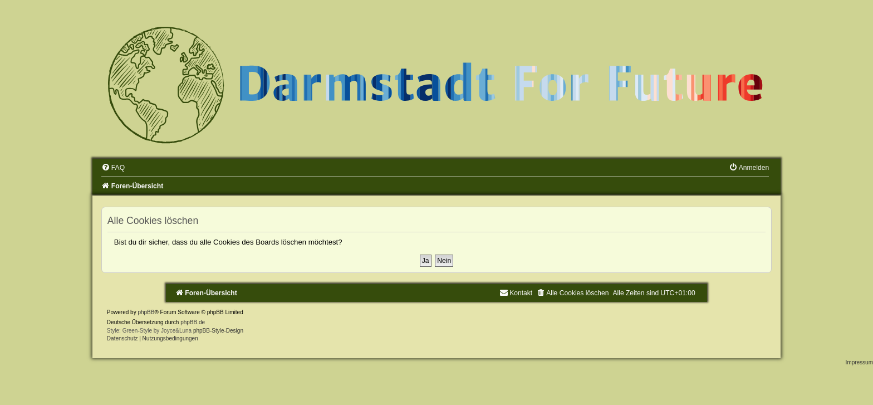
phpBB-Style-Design (218, 331)
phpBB (146, 312)
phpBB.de (192, 322)
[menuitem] (113, 168)
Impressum (859, 362)
